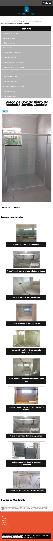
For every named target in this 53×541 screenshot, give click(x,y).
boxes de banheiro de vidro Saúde (26, 324)
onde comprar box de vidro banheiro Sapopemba (26, 463)
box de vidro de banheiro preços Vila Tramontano (26, 351)
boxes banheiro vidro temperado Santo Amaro (26, 271)
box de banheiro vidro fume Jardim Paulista (26, 491)
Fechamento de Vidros (10, 72)
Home (4, 516)
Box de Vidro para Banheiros (11, 33)
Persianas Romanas (9, 91)
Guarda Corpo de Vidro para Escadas (14, 86)
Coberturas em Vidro (9, 43)
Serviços (26, 28)
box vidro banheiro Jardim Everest (26, 297)
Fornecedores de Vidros (10, 81)
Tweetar (5, 111)
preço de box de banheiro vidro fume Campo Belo (26, 380)
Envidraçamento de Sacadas (11, 52)
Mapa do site (6, 527)
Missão (4, 520)
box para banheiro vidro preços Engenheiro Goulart (26, 408)
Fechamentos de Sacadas (11, 77)
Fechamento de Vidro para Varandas (14, 67)
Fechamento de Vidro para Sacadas (14, 62)
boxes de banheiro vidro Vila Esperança (26, 436)
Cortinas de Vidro (8, 48)
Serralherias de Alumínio (10, 96)
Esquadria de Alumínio (10, 57)
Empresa (4, 518)
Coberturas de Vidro (9, 38)
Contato (4, 525)
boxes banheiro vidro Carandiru (26, 245)
